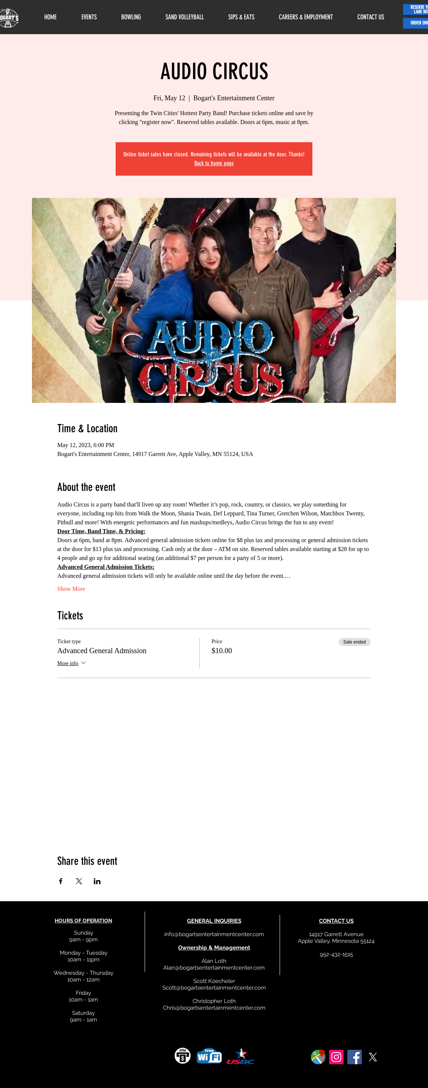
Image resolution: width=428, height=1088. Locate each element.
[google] (318, 1057)
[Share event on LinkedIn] (97, 881)
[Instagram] (336, 1057)
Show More (71, 589)
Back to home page (214, 163)
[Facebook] (354, 1057)
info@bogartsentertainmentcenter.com (214, 934)
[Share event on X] (79, 881)
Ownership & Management (214, 947)
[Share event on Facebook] (60, 881)
